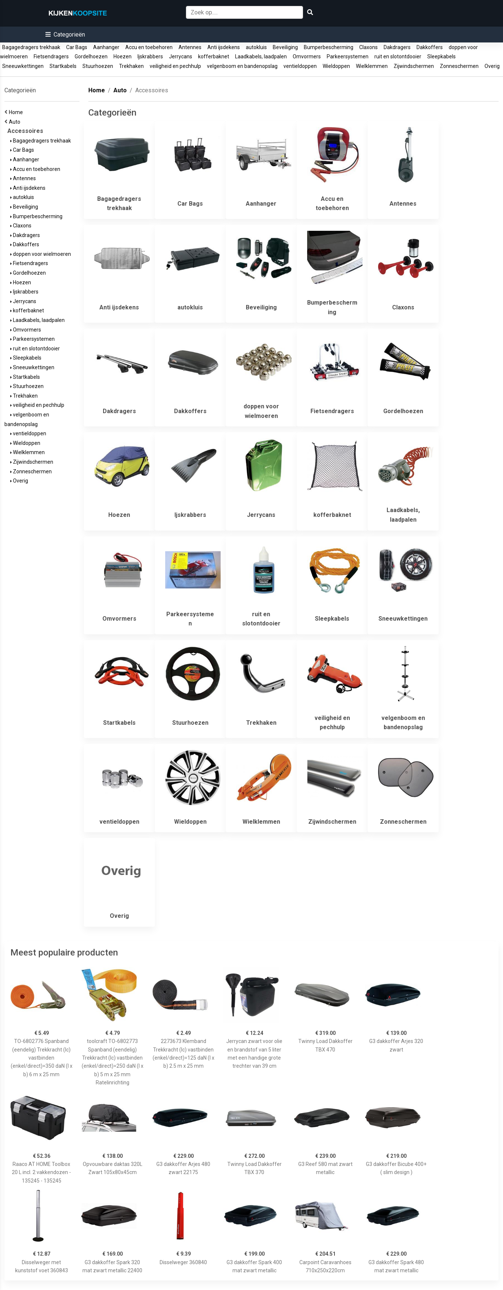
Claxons (368, 47)
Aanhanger (106, 47)
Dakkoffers (429, 47)
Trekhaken (131, 66)
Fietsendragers (51, 56)
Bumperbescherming (329, 47)
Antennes (190, 47)
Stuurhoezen (97, 66)
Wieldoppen (336, 66)
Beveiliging (285, 47)
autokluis (256, 47)
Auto (16, 122)
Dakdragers (397, 47)
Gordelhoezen (91, 56)
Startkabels (63, 66)
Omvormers (306, 56)
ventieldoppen (300, 66)
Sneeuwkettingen (23, 66)
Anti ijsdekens (223, 47)
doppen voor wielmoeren (40, 254)
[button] (65, 34)
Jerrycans (180, 56)
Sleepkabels (441, 56)
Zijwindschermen (413, 66)
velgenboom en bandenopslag (242, 66)
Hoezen (122, 56)
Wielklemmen (372, 66)
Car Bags (76, 47)
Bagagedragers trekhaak (31, 47)
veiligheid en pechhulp (175, 66)
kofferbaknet (213, 56)
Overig (492, 66)
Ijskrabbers (150, 56)
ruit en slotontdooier (398, 56)
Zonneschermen (459, 66)
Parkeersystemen (347, 56)
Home (17, 112)
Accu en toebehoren (149, 47)
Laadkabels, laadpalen (261, 56)
